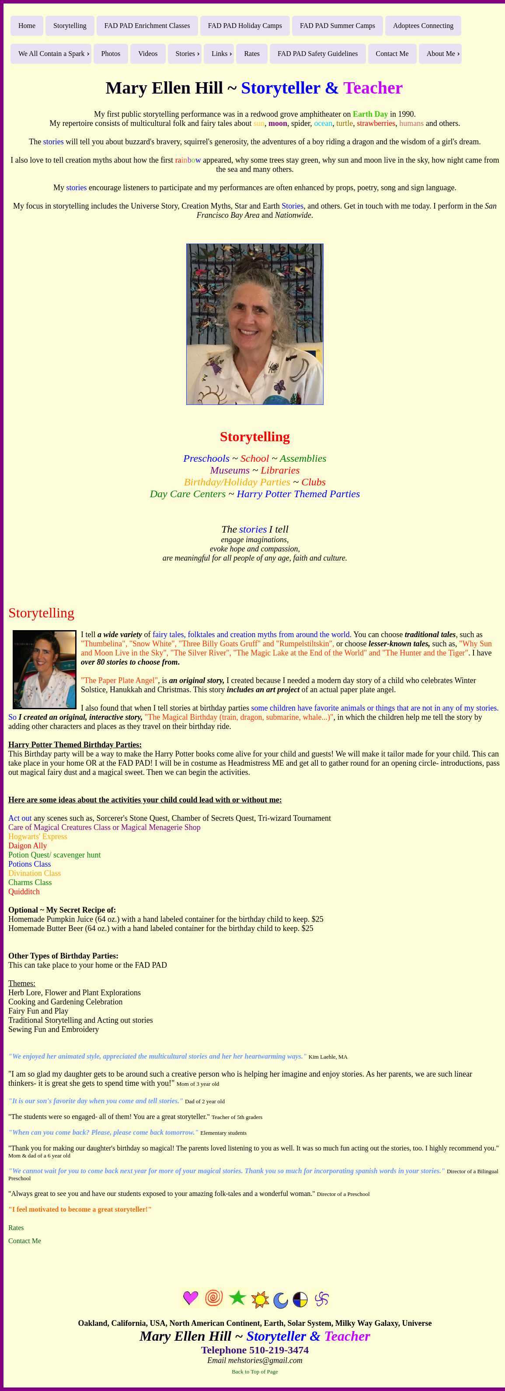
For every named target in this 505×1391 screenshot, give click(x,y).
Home (26, 25)
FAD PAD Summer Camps (337, 25)
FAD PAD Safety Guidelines (318, 53)
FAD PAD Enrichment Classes (147, 25)
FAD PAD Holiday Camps (245, 25)
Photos (111, 53)
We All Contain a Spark (51, 53)
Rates (252, 53)
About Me (441, 53)
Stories (185, 53)
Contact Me (392, 53)
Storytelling (70, 25)
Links (219, 53)
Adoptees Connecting (423, 25)
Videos (147, 53)
